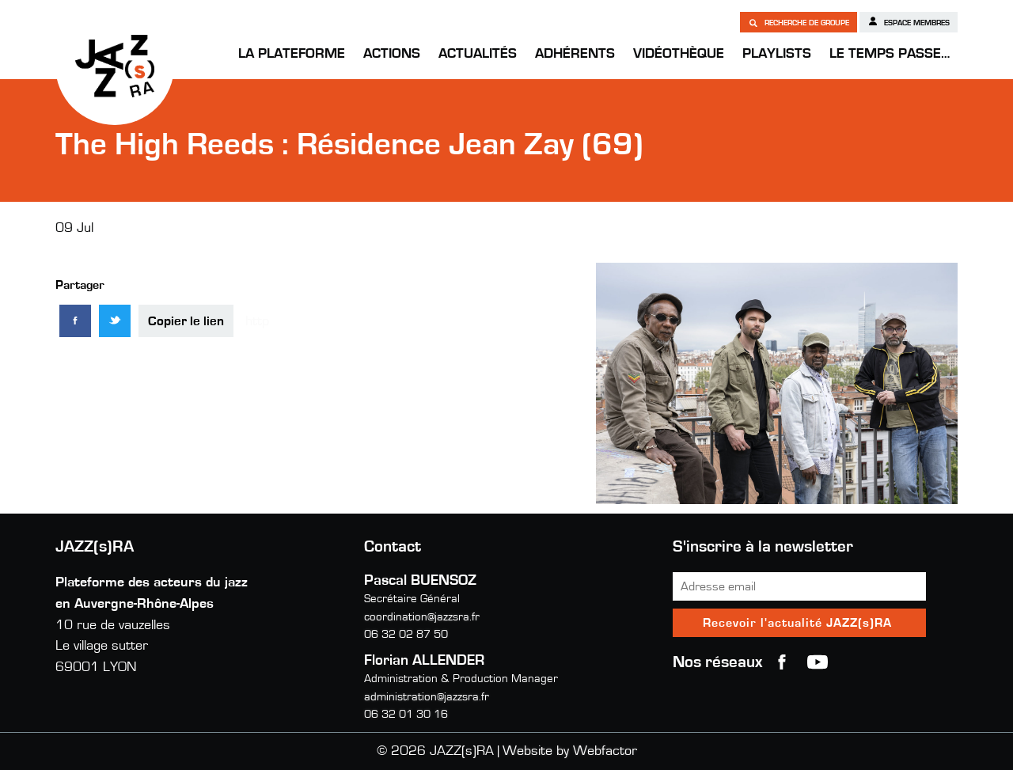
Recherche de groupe (798, 22)
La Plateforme (291, 54)
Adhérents (575, 54)
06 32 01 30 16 (406, 714)
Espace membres (908, 21)
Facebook (782, 662)
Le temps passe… (889, 54)
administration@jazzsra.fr (426, 697)
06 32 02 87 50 (406, 634)
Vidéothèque (678, 54)
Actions (391, 54)
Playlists (776, 54)
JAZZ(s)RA (114, 65)
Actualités (477, 54)
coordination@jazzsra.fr (422, 617)
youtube (817, 662)
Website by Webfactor (570, 751)
